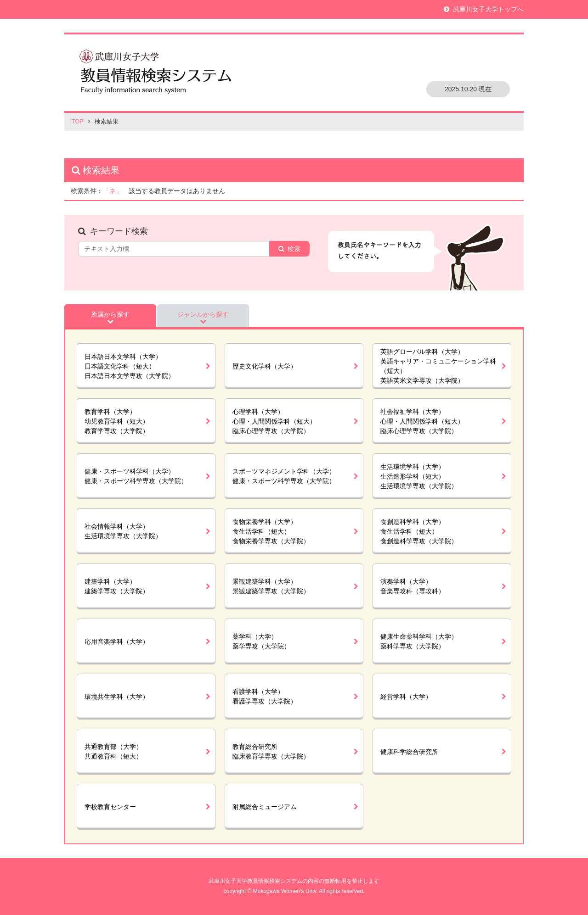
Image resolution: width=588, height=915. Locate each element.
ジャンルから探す (203, 314)
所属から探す (110, 314)
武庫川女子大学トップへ (488, 9)
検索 (294, 248)
